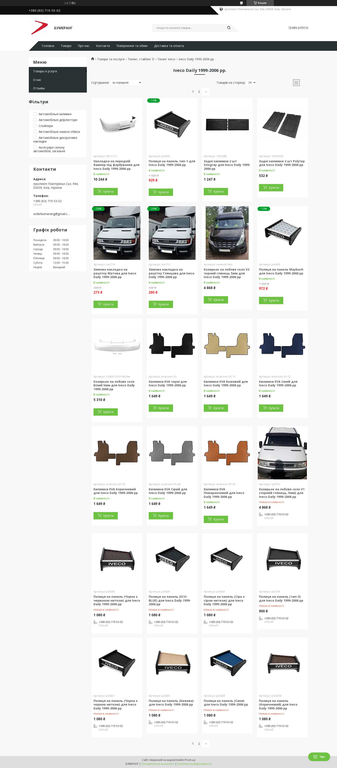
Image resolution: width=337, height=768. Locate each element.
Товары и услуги (45, 71)
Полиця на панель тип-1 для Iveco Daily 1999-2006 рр (172, 163)
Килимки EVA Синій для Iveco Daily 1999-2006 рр (278, 383)
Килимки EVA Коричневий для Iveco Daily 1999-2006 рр (115, 491)
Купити (108, 191)
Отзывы (39, 88)
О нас (37, 80)
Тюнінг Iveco (166, 59)
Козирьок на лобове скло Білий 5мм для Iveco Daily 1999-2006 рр (114, 385)
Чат (319, 757)
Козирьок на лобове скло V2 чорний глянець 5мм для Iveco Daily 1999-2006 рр (226, 273)
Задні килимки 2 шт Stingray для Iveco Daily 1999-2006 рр (227, 165)
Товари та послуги (110, 59)
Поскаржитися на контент (158, 764)
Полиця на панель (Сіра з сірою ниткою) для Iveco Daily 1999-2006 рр (224, 600)
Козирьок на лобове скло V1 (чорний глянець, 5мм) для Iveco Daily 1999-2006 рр (282, 493)
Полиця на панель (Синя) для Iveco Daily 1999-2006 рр (226, 703)
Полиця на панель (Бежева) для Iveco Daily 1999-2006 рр (171, 703)
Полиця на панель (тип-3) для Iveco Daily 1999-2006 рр (281, 598)
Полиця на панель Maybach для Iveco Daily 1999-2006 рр (281, 271)
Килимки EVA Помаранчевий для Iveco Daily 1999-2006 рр (224, 493)
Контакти (103, 45)
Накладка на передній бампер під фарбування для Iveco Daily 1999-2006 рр (116, 165)
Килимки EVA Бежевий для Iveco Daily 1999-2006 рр (226, 383)
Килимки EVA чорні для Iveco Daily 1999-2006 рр (168, 383)
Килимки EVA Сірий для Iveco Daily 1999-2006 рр (168, 491)
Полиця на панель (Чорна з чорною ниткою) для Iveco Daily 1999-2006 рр (115, 704)
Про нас (83, 45)
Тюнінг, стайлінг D (141, 59)
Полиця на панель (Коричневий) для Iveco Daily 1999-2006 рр (278, 704)
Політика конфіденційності (194, 764)
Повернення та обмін (132, 45)
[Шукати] (228, 28)
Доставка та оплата (169, 45)
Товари (66, 45)
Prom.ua (190, 760)
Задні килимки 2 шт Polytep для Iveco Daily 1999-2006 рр (282, 163)
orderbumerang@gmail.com (52, 214)
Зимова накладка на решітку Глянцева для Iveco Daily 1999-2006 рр (172, 273)
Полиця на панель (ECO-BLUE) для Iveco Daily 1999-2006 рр (170, 600)
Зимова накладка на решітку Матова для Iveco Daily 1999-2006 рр (114, 273)
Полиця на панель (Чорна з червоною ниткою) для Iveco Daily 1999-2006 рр (116, 600)
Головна (48, 45)
